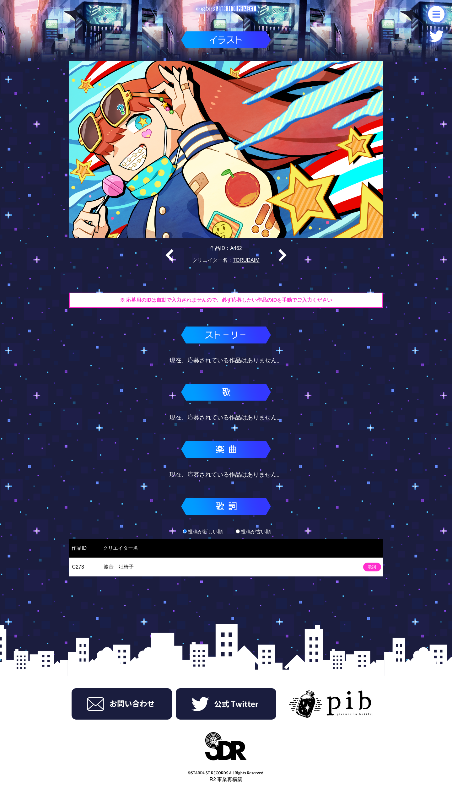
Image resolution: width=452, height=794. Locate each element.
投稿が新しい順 (203, 531)
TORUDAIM (246, 260)
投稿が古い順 (253, 531)
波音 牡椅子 (119, 567)
